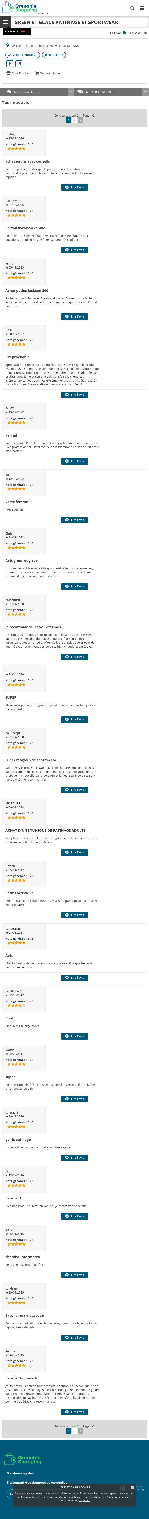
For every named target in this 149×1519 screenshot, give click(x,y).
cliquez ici (84, 1500)
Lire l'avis (77, 187)
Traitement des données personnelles (37, 1482)
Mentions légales (20, 1473)
